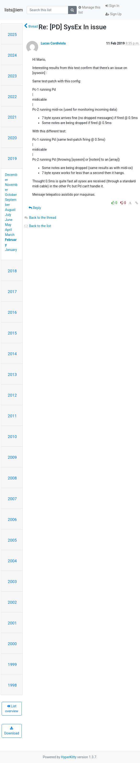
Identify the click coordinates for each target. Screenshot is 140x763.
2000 (12, 643)
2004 (12, 561)
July (8, 215)
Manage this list (89, 9)
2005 (12, 540)
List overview (11, 708)
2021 (12, 117)
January (11, 250)
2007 (12, 498)
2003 (12, 581)
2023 (12, 76)
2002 (12, 602)
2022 (12, 96)
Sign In (112, 6)
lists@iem (14, 10)
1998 (12, 685)
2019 (12, 158)
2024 (12, 55)
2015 (12, 333)
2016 (12, 312)
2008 (12, 478)
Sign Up (113, 14)
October (11, 195)
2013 (12, 374)
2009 (12, 457)
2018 (12, 271)
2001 (12, 623)
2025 (12, 34)
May (8, 225)
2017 (12, 291)
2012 (12, 395)
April (8, 230)
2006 (12, 519)
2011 (12, 416)
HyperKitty (68, 757)
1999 (12, 664)
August (10, 210)
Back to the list (37, 226)
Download (11, 731)
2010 (12, 436)
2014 (12, 353)
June (8, 220)
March (10, 235)
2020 (12, 137)
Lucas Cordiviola (53, 43)
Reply (35, 208)
